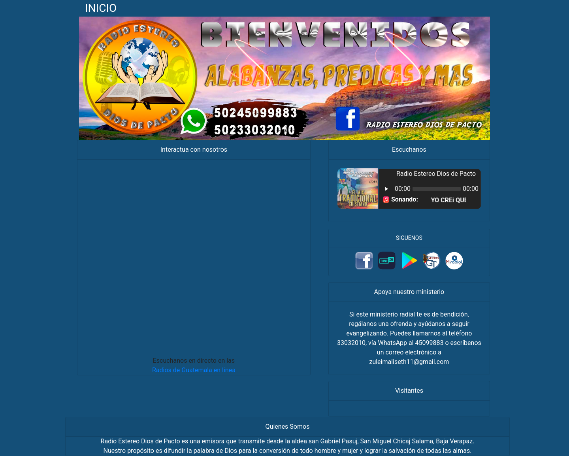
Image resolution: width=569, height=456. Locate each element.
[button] (110, 78)
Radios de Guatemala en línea (194, 370)
